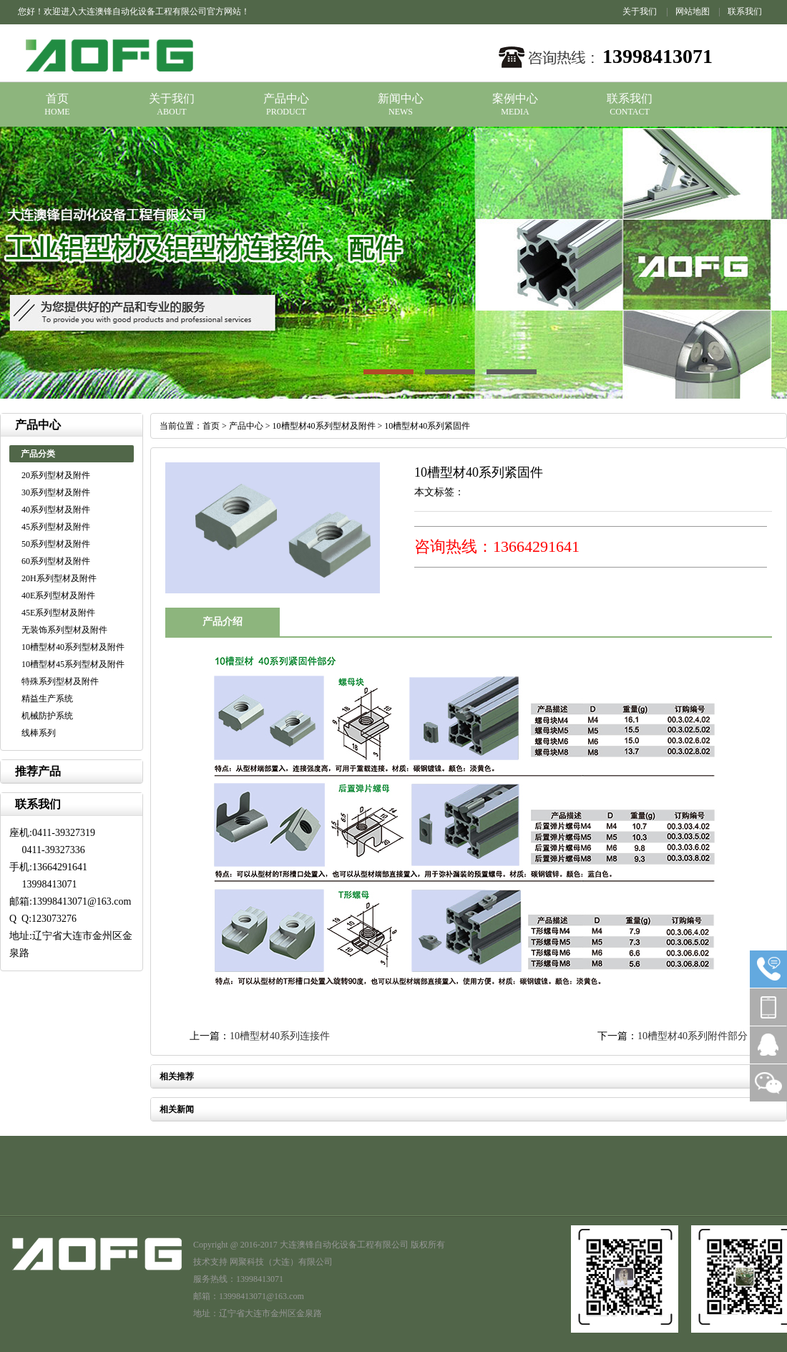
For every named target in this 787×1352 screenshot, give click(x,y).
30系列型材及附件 (55, 492)
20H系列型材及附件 (59, 578)
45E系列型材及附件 (58, 613)
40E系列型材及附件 (58, 595)
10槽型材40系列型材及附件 (72, 647)
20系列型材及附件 (55, 475)
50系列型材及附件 (55, 544)
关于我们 (639, 11)
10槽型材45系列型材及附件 (72, 664)
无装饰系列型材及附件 (64, 630)
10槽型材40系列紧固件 (427, 426)
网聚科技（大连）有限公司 (281, 1262)
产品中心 (286, 98)
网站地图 (692, 11)
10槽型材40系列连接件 (280, 1036)
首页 (57, 98)
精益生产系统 (47, 699)
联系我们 (745, 11)
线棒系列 (38, 733)
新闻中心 (401, 98)
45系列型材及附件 (55, 527)
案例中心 (515, 98)
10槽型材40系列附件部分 (692, 1036)
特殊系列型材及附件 (60, 681)
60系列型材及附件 (55, 561)
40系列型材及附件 (55, 510)
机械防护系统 (47, 716)
